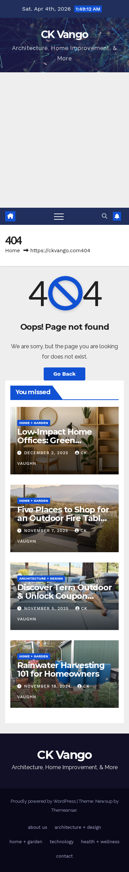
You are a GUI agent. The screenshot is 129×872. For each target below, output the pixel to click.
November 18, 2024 (48, 686)
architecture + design (41, 578)
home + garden (33, 423)
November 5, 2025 (47, 608)
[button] (104, 216)
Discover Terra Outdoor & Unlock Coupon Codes (64, 595)
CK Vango (64, 34)
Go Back (64, 374)
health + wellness (100, 841)
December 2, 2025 (47, 452)
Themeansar (64, 810)
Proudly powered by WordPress (44, 801)
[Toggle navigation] (59, 216)
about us (37, 827)
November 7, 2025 (47, 530)
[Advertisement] (64, 140)
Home (12, 250)
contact (64, 856)
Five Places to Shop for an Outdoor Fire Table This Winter (63, 518)
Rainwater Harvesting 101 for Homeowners (61, 669)
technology (62, 841)
